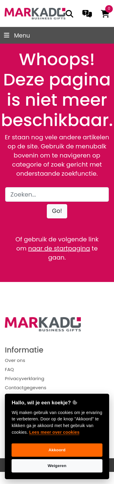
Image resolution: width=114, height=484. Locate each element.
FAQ (9, 369)
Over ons (15, 360)
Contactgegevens (25, 387)
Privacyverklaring (24, 378)
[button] (57, 211)
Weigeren (57, 465)
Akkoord (57, 450)
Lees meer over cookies (54, 432)
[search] (69, 14)
